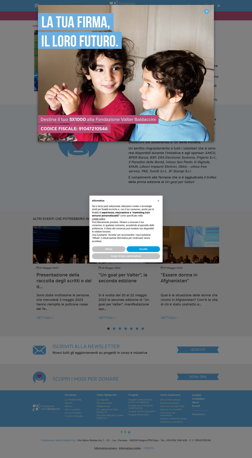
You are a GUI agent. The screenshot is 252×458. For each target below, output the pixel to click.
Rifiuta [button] (108, 249)
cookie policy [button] (98, 219)
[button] (158, 200)
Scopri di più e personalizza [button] (126, 256)
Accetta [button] (143, 249)
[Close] (206, 11)
